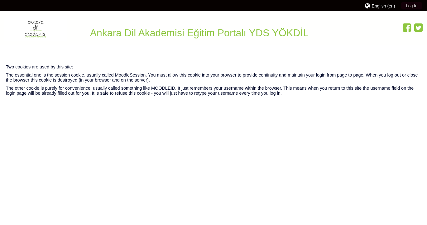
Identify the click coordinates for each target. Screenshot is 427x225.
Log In (411, 5)
